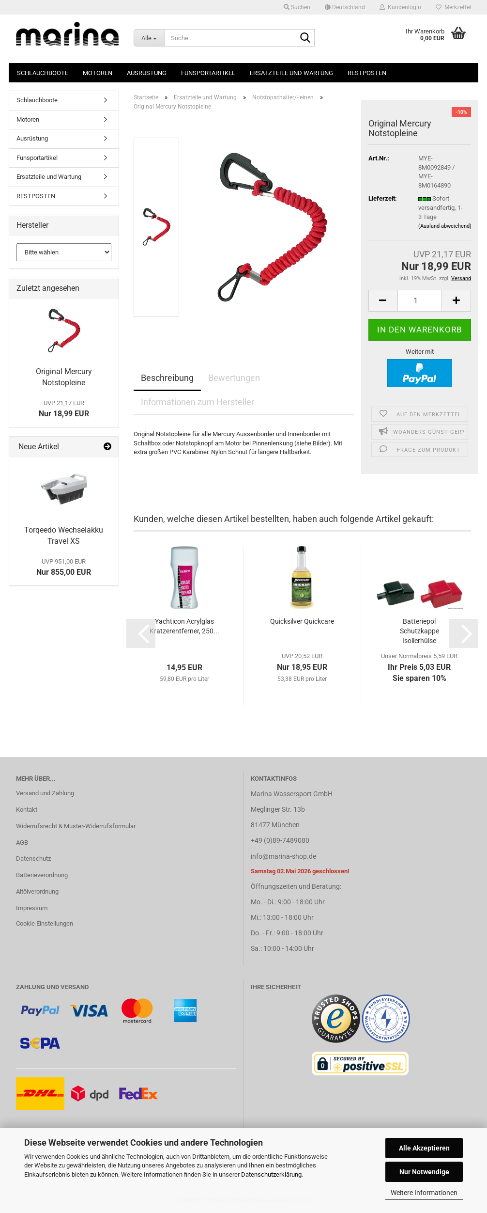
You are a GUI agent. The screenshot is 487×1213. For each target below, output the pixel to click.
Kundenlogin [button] (400, 7)
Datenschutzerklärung (271, 1174)
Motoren (97, 73)
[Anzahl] (419, 301)
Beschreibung (167, 378)
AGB (22, 842)
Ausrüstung (147, 73)
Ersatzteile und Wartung (291, 73)
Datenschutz (33, 858)
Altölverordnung (37, 891)
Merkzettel (453, 7)
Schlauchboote (42, 73)
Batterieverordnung (42, 875)
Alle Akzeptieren (424, 1148)
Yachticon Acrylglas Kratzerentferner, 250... (184, 626)
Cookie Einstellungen (44, 923)
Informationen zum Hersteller (197, 402)
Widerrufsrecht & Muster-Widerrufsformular (76, 826)
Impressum (31, 908)
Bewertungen (234, 378)
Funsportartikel (208, 73)
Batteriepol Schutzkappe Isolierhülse (419, 631)
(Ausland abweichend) (445, 226)
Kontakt (26, 809)
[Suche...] (149, 38)
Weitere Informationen (424, 1193)
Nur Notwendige (424, 1172)
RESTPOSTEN (367, 73)
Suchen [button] (297, 7)
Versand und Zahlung (45, 793)
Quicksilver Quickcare (302, 621)
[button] (345, 7)
